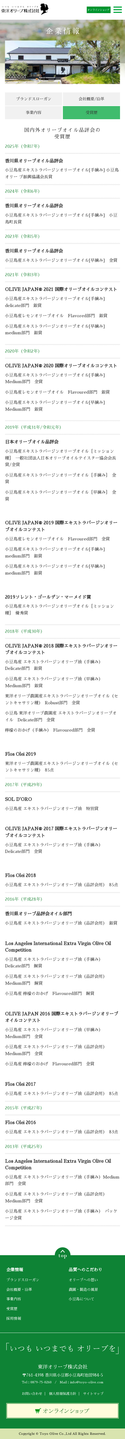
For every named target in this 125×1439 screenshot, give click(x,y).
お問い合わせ (31, 1393)
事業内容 (33, 112)
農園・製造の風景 (83, 1289)
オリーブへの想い (83, 1280)
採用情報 (13, 1318)
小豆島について (81, 1299)
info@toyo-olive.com (86, 1382)
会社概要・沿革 (19, 1289)
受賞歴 (11, 1309)
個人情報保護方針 (62, 1393)
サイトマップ (93, 1393)
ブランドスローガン (33, 99)
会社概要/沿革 (91, 99)
